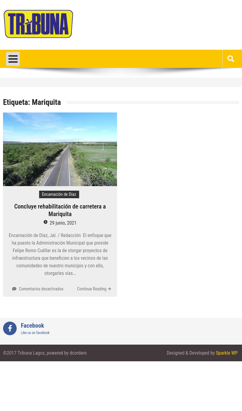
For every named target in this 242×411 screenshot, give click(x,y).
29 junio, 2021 (63, 223)
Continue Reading (91, 288)
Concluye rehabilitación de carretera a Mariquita (60, 210)
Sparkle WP (227, 353)
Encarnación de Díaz (59, 194)
